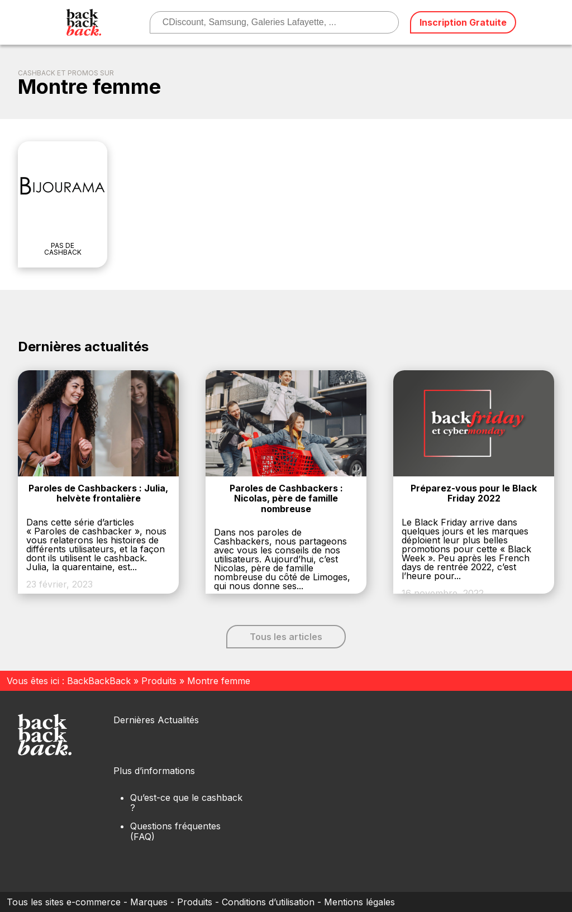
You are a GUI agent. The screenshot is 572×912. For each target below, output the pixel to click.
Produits (159, 680)
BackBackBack (99, 680)
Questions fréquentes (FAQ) (175, 831)
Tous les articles (286, 636)
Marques (149, 902)
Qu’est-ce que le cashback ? (186, 802)
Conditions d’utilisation (268, 902)
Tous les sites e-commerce (64, 902)
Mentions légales (359, 902)
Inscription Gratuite (463, 22)
